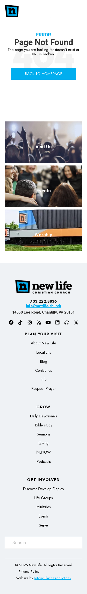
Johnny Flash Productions (52, 578)
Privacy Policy (29, 571)
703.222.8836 (43, 301)
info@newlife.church (43, 305)
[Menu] (78, 11)
